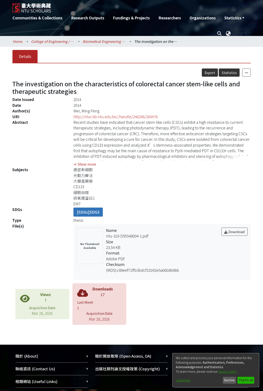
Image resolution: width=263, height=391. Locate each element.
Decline (229, 380)
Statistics (229, 72)
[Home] (108, 6)
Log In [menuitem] (241, 33)
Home (18, 41)
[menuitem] (234, 17)
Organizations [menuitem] (203, 17)
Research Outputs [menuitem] (87, 17)
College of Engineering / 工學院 (52, 41)
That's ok (246, 380)
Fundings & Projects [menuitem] (131, 17)
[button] (84, 164)
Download (234, 231)
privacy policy (227, 371)
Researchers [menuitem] (169, 17)
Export (210, 72)
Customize (183, 380)
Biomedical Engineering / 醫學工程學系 (104, 41)
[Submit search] (219, 33)
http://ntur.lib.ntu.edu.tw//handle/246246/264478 (115, 116)
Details (25, 56)
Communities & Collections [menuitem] (37, 17)
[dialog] (216, 370)
